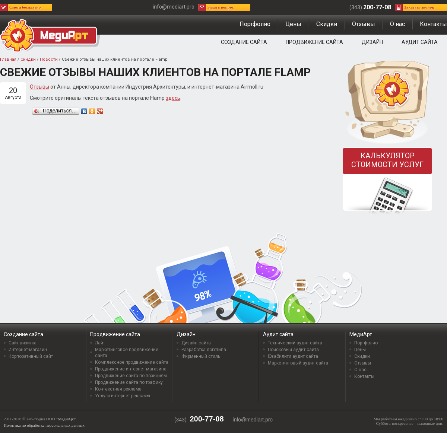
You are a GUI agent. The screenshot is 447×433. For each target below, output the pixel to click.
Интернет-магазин (28, 349)
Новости (49, 59)
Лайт (100, 343)
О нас (397, 24)
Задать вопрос (220, 7)
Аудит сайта (420, 42)
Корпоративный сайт (31, 356)
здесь (173, 98)
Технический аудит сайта (295, 343)
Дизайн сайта (196, 343)
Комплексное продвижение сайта (131, 362)
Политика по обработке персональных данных (44, 425)
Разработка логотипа (203, 349)
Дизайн (372, 42)
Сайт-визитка (23, 343)
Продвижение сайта (314, 42)
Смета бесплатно (25, 7)
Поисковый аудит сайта (293, 349)
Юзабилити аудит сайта (293, 356)
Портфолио (255, 24)
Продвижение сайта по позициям (131, 375)
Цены (293, 24)
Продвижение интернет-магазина (131, 369)
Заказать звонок (419, 7)
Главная (8, 59)
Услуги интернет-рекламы (122, 395)
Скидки (326, 24)
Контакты (433, 24)
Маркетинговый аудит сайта (298, 363)
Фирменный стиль (200, 356)
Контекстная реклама (118, 389)
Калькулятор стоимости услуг (387, 160)
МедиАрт (360, 334)
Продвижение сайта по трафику (129, 382)
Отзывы (363, 24)
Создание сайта (244, 42)
